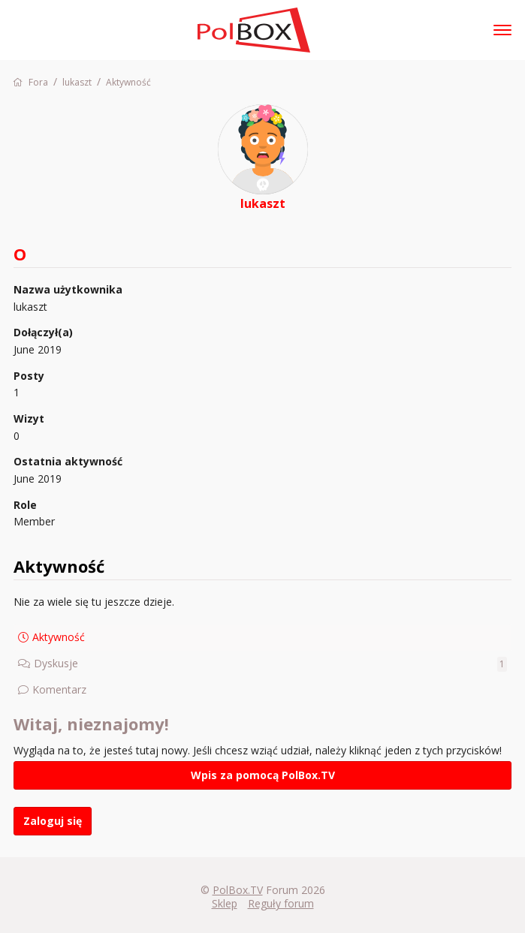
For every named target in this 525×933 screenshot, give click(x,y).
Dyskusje (270, 664)
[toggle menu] (502, 30)
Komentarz (59, 689)
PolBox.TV (238, 890)
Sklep (224, 903)
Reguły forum (281, 903)
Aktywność (58, 637)
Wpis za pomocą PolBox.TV (263, 775)
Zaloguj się (52, 821)
